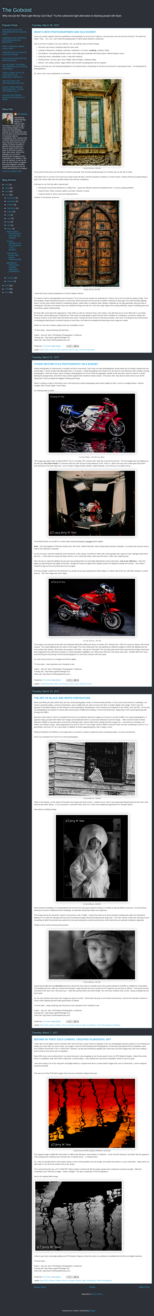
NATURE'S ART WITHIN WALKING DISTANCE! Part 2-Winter (14, 97)
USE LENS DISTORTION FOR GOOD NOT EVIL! (14, 59)
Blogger (92, 1311)
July (9, 215)
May (9, 222)
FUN (58, 350)
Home (92, 1287)
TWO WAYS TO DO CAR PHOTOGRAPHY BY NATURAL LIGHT (14, 32)
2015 (7, 289)
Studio (89, 684)
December (11, 198)
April (9, 225)
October (10, 205)
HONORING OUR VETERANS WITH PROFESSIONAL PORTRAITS (14, 40)
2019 (7, 188)
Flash (72, 684)
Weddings (116, 1025)
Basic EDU (44, 350)
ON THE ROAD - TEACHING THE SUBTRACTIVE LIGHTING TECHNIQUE (14, 67)
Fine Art (53, 350)
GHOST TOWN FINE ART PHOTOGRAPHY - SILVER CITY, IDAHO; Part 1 (13, 89)
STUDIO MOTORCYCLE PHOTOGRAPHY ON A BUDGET (66, 364)
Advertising (44, 684)
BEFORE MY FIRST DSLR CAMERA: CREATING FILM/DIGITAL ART (72, 1039)
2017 (7, 195)
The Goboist (17, 10)
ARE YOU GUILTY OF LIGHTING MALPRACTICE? (13, 82)
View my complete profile (12, 171)
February (11, 278)
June (9, 218)
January (10, 281)
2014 (7, 292)
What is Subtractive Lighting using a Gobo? (13, 47)
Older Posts (144, 1287)
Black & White (55, 1025)
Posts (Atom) (97, 1294)
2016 (7, 286)
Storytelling (91, 1025)
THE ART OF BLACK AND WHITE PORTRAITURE (62, 698)
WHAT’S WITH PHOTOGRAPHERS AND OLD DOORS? (65, 32)
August (10, 212)
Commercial (63, 684)
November (11, 201)
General (64, 350)
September (11, 208)
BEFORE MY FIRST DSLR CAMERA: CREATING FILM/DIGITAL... (14, 268)
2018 (7, 191)
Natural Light (73, 350)
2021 (7, 185)
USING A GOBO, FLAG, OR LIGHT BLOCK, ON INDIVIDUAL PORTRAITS (13, 75)
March (10, 229)
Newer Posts (40, 1287)
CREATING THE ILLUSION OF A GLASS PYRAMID (14, 53)
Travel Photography (87, 350)
